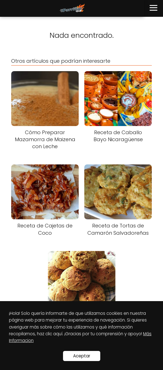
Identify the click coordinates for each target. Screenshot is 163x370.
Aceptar (81, 356)
